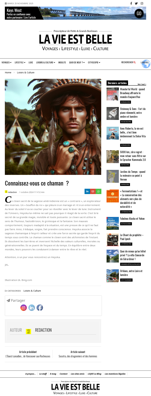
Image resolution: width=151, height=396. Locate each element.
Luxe (31, 62)
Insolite (62, 62)
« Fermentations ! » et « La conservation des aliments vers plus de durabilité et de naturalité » (131, 199)
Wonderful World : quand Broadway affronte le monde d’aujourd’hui (132, 93)
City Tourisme (126, 280)
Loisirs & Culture (45, 62)
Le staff (43, 373)
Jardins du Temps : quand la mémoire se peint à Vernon (132, 175)
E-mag (53, 373)
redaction (11, 192)
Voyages (6, 62)
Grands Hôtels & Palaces (130, 264)
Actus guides (126, 224)
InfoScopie (125, 165)
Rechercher (128, 62)
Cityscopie (94, 62)
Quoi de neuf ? (77, 62)
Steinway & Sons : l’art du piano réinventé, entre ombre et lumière (133, 112)
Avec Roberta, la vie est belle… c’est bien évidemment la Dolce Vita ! (133, 134)
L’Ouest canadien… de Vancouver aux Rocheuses (28, 356)
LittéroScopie (126, 212)
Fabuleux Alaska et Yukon (132, 218)
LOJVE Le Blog (94, 373)
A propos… (30, 373)
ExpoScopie (125, 184)
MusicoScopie (126, 122)
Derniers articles (117, 83)
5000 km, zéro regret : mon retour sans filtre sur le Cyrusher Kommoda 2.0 (133, 156)
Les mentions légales (115, 373)
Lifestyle (20, 62)
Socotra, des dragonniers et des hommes (78, 356)
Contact (63, 373)
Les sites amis (77, 373)
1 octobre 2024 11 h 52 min (31, 192)
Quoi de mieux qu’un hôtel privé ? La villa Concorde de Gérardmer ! (133, 255)
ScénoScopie (125, 102)
